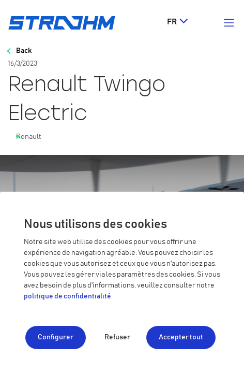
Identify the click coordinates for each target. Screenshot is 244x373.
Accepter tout (181, 337)
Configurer (55, 337)
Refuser (117, 337)
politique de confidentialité (67, 296)
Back (24, 50)
